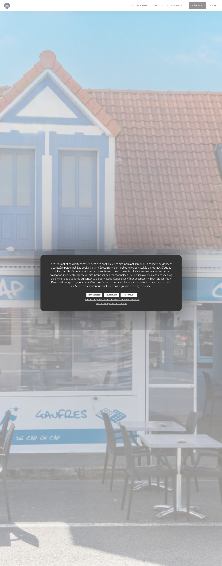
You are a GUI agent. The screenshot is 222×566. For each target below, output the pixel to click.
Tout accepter (94, 294)
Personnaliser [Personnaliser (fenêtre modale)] (128, 294)
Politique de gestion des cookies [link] (111, 303)
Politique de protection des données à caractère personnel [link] (112, 299)
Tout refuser (111, 294)
